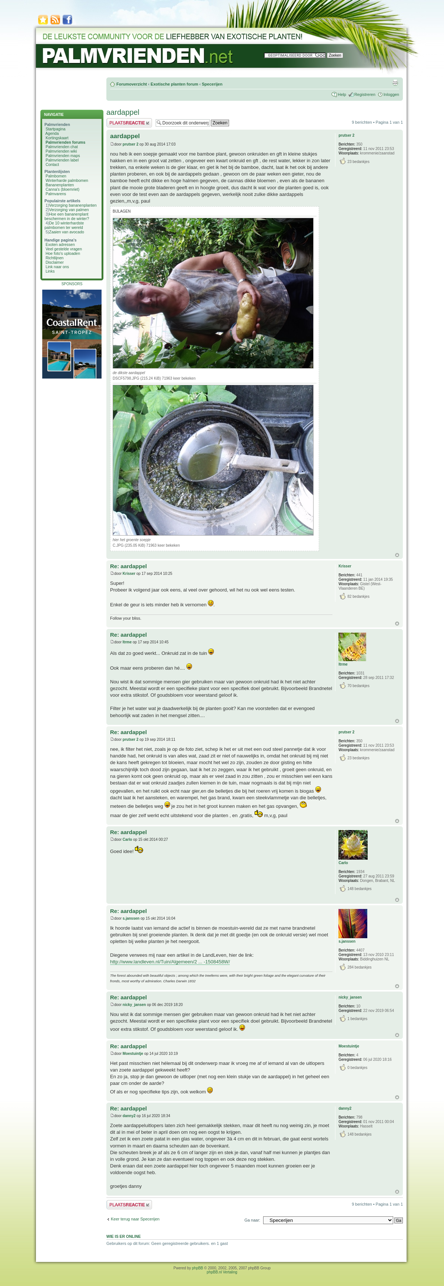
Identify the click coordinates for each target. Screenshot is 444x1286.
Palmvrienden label (62, 160)
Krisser (129, 574)
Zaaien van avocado (66, 232)
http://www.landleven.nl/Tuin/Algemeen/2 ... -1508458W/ (170, 961)
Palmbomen (56, 176)
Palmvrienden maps (63, 155)
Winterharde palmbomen (67, 180)
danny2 (129, 1116)
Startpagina (56, 129)
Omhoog (397, 555)
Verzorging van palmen (69, 209)
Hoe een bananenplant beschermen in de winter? (66, 216)
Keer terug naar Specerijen (135, 1219)
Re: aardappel (128, 566)
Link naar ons (57, 266)
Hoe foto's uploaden (63, 253)
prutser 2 (131, 144)
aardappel (122, 112)
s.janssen (131, 918)
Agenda (52, 133)
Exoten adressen (60, 244)
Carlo (127, 839)
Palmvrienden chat (62, 146)
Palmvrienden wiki (61, 151)
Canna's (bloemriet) (62, 189)
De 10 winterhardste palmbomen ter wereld (64, 225)
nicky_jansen (134, 1005)
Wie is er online (123, 1236)
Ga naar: (252, 1220)
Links (50, 271)
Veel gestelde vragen (64, 249)
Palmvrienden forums (65, 142)
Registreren (364, 94)
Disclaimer (55, 262)
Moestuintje (133, 1054)
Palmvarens (56, 193)
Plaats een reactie (129, 122)
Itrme (127, 642)
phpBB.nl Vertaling (222, 1272)
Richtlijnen (54, 258)
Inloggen (391, 94)
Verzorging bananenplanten (72, 205)
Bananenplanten (60, 185)
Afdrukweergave (395, 82)
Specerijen (212, 84)
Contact (52, 164)
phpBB (197, 1268)
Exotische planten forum (174, 84)
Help (342, 94)
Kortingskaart (57, 138)
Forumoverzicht (131, 84)
